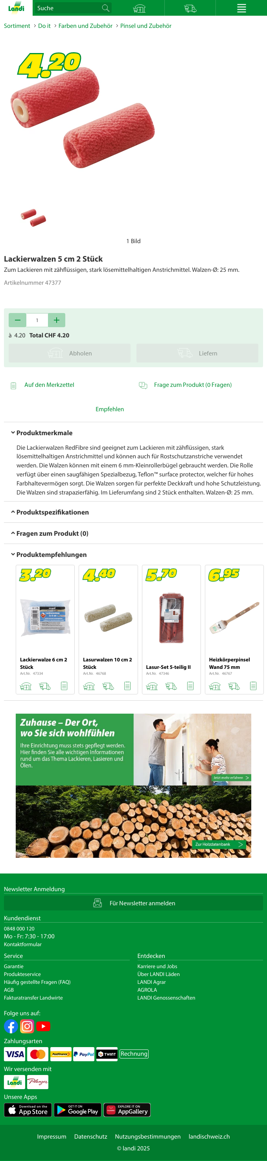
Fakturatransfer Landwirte (33, 997)
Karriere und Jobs (157, 966)
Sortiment (17, 26)
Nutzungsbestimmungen (148, 1137)
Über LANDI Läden (159, 974)
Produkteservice (22, 974)
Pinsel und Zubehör (145, 26)
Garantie (14, 966)
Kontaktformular (23, 944)
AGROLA (147, 989)
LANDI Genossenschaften (166, 997)
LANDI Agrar (152, 981)
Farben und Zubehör (85, 26)
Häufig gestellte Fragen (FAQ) (37, 981)
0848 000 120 (19, 928)
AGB (9, 989)
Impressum (51, 1137)
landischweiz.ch (209, 1137)
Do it (44, 26)
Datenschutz (90, 1137)
